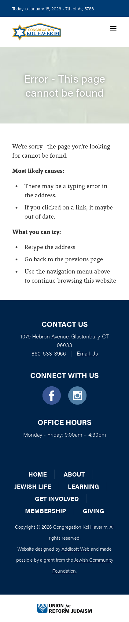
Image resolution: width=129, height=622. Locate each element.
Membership (45, 510)
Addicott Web (75, 548)
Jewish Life (32, 486)
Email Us (87, 353)
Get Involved (57, 498)
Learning (83, 486)
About (74, 474)
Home (37, 474)
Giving (93, 510)
